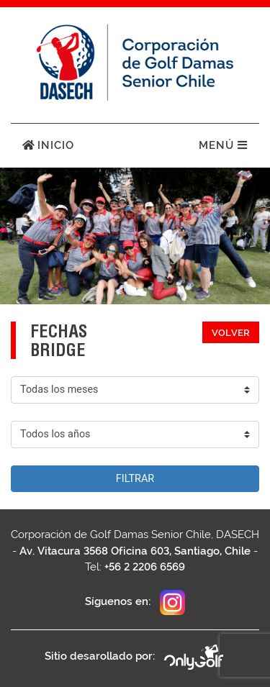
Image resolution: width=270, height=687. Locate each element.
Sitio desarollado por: (135, 657)
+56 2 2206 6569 (144, 566)
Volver (231, 332)
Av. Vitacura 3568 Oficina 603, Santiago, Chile (135, 551)
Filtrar (135, 479)
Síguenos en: (135, 602)
